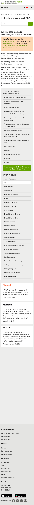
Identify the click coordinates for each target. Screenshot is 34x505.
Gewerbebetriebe (9, 237)
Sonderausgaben (9, 257)
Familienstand (8, 187)
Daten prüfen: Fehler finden (13, 130)
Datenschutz (5, 468)
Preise (3, 475)
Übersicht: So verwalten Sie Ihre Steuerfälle (14, 103)
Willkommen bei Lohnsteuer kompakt (16, 97)
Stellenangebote (6, 454)
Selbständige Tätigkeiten (12, 233)
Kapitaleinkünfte (9, 222)
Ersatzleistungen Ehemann (12, 214)
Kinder (6, 198)
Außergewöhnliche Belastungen (14, 265)
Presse (6, 162)
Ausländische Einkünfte (11, 249)
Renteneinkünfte (9, 226)
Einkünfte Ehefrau (10, 206)
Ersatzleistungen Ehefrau (12, 218)
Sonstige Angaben (10, 269)
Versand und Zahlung (8, 478)
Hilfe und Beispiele (10, 147)
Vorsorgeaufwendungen (12, 253)
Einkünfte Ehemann (10, 202)
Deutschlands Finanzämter (10, 433)
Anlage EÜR (8, 191)
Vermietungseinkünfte (11, 230)
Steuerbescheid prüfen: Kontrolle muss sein (16, 142)
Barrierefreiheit (6, 472)
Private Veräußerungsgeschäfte (14, 245)
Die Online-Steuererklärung (12, 3)
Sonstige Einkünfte (10, 241)
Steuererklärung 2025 (10, 43)
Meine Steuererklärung (11, 108)
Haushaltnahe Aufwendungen (13, 261)
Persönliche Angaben (11, 194)
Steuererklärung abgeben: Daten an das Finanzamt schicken (16, 135)
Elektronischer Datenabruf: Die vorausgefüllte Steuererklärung (14, 113)
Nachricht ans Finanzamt (12, 273)
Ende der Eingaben (10, 277)
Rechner (6, 151)
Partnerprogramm (7, 451)
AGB (2, 465)
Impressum (7, 158)
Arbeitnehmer (8, 210)
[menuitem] (26, 7)
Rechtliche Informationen (12, 154)
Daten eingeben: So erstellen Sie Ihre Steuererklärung (15, 119)
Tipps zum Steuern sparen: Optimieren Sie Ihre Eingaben (16, 125)
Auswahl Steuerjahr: (9, 179)
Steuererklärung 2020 (10, 41)
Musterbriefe (5, 440)
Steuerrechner (5, 437)
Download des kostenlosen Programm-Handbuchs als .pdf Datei (17, 168)
